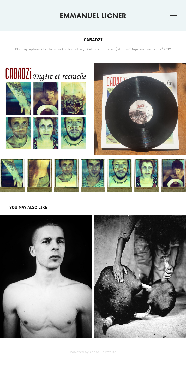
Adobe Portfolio (102, 351)
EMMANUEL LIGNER (93, 15)
